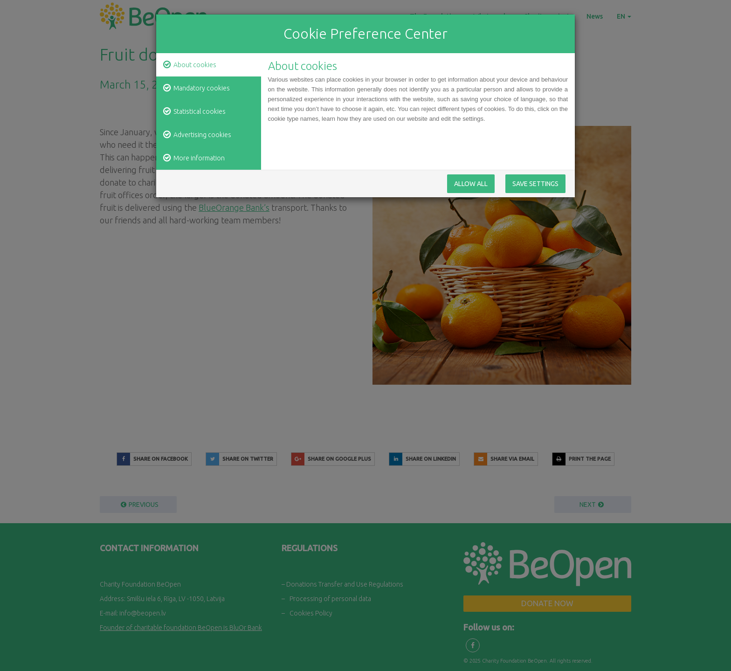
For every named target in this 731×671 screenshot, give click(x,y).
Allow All (471, 186)
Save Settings (535, 186)
